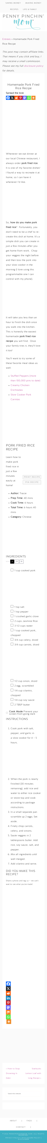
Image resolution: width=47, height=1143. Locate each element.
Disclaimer (23, 1139)
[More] (33, 98)
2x (17, 561)
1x (12, 561)
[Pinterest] (20, 98)
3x (21, 561)
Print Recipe (32, 477)
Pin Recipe (32, 482)
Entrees (6, 39)
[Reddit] (16, 98)
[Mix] (8, 1012)
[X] (12, 98)
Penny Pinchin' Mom (23, 22)
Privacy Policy (12, 1138)
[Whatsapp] (29, 98)
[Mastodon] (25, 98)
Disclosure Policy (31, 1138)
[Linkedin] (8, 998)
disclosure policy (33, 66)
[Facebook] (8, 98)
